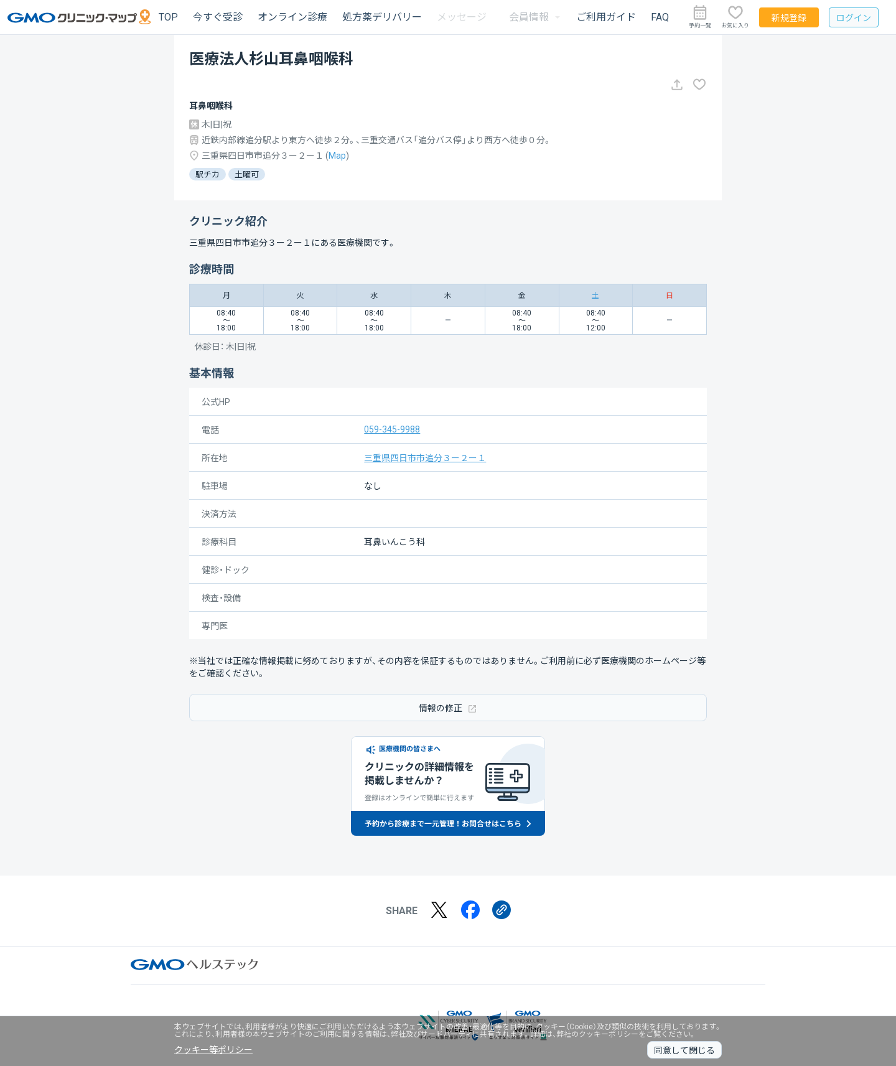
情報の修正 (448, 708)
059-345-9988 (392, 429)
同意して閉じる (684, 1050)
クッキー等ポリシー (213, 1050)
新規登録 (789, 18)
